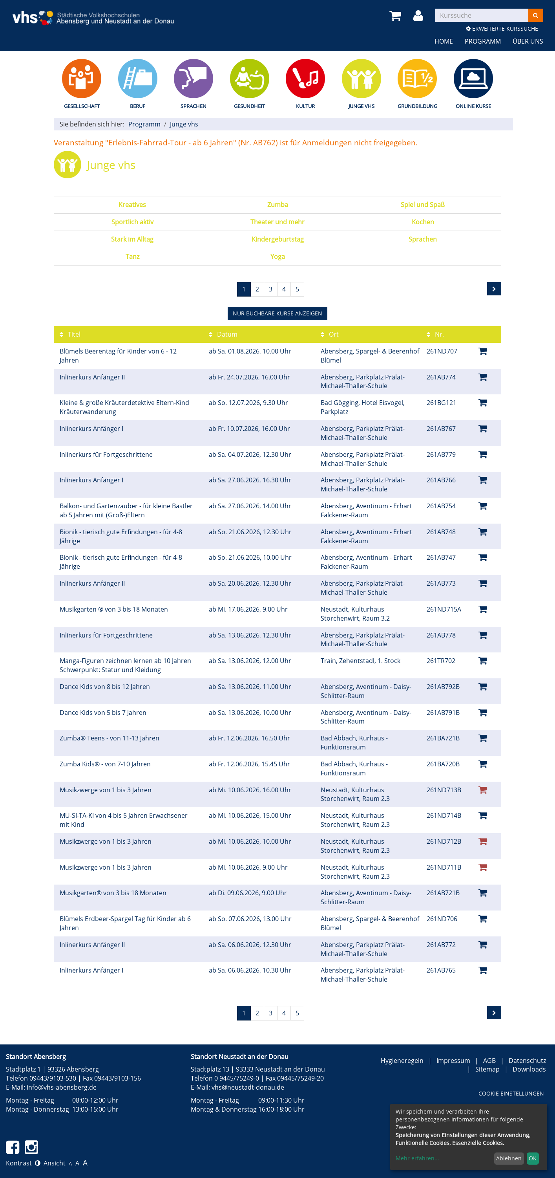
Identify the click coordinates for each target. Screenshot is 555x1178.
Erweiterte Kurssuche (502, 28)
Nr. (435, 334)
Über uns (528, 41)
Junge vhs (361, 106)
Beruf (137, 106)
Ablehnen (509, 1158)
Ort (330, 334)
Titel (70, 334)
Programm (483, 41)
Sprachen (193, 106)
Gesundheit (249, 106)
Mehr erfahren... (417, 1158)
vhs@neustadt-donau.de (248, 1087)
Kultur (305, 106)
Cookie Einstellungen (511, 1093)
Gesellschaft (82, 106)
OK (533, 1158)
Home (444, 41)
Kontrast (23, 1163)
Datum (223, 334)
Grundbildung (417, 106)
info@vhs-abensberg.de (62, 1087)
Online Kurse (473, 106)
